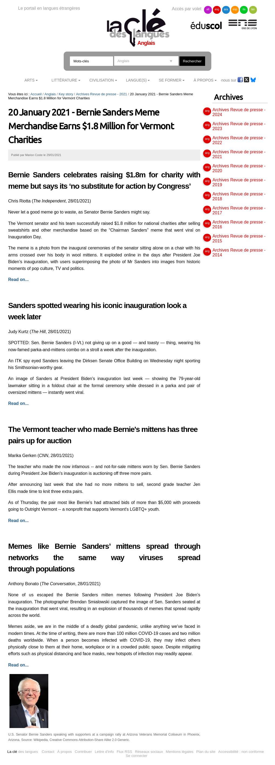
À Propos (203, 80)
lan (253, 9)
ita (244, 9)
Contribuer (83, 752)
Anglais (50, 94)
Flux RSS (124, 752)
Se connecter (136, 756)
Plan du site (205, 752)
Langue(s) (136, 80)
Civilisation (101, 80)
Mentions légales (179, 752)
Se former (170, 80)
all (207, 9)
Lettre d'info (104, 752)
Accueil (36, 94)
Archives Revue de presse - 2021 (101, 94)
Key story (66, 94)
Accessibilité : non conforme (241, 752)
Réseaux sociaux (149, 752)
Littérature (64, 80)
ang (217, 9)
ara (226, 9)
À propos (64, 752)
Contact (48, 752)
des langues (22, 752)
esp (235, 9)
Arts (30, 80)
